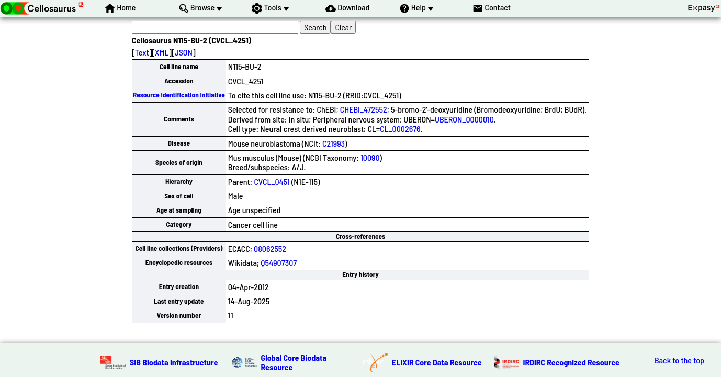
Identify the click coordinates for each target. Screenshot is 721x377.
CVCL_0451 (271, 181)
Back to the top (679, 360)
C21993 (333, 143)
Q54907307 (279, 263)
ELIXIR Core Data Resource (437, 362)
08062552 (270, 248)
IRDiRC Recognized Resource (571, 362)
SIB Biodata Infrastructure (174, 362)
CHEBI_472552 (363, 109)
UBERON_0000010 (464, 119)
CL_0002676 (400, 129)
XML (161, 52)
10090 (370, 157)
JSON (184, 52)
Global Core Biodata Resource (294, 362)
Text (142, 52)
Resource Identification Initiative (179, 95)
